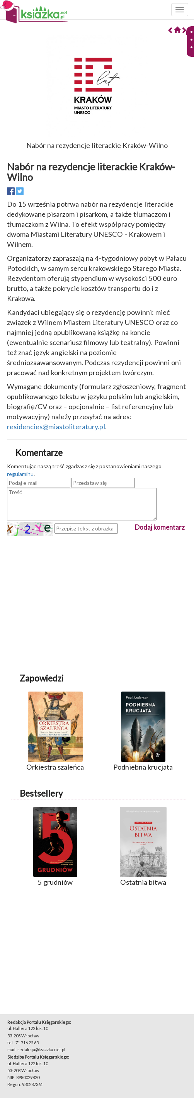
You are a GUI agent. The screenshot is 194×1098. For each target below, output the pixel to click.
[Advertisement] (97, 590)
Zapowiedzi (41, 678)
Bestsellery (41, 793)
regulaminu (20, 474)
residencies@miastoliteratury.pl (56, 426)
